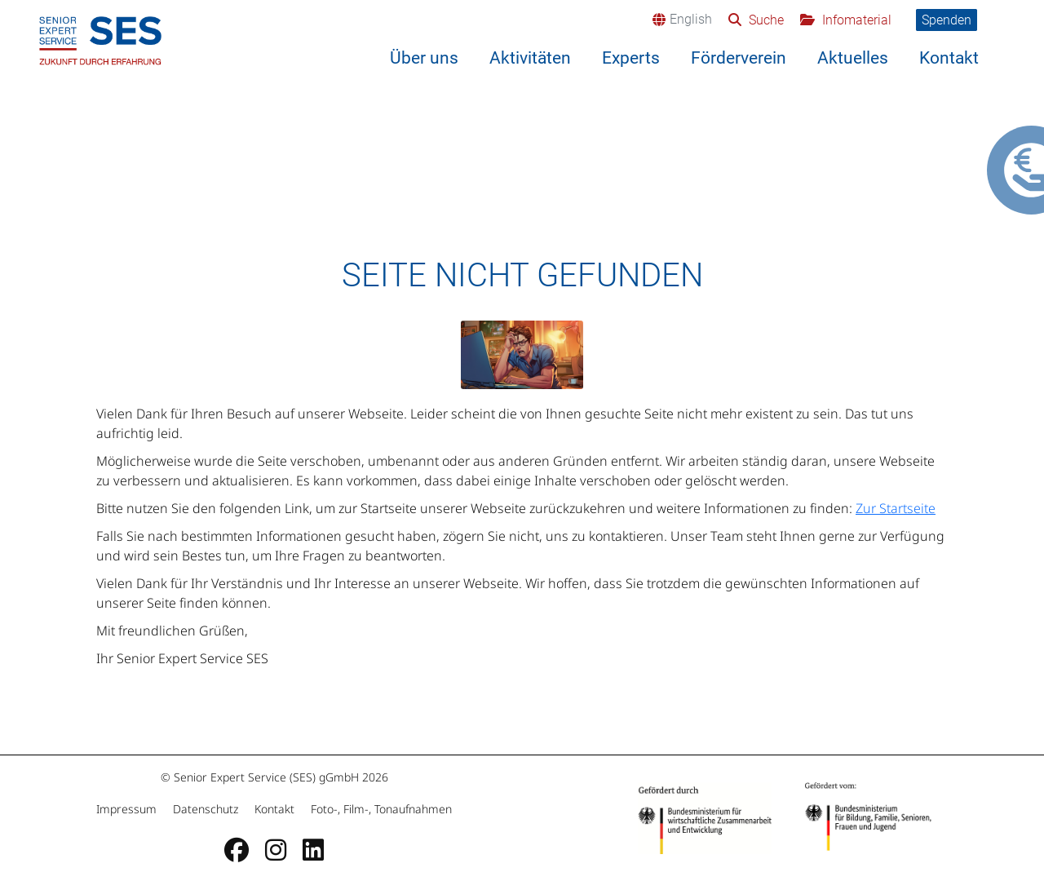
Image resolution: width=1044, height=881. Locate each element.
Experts (631, 58)
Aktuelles (852, 58)
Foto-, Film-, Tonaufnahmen (379, 809)
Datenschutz (205, 809)
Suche (764, 20)
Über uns (424, 58)
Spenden (946, 20)
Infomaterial (855, 20)
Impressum (128, 809)
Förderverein (738, 58)
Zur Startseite (896, 508)
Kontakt (949, 58)
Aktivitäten (530, 58)
